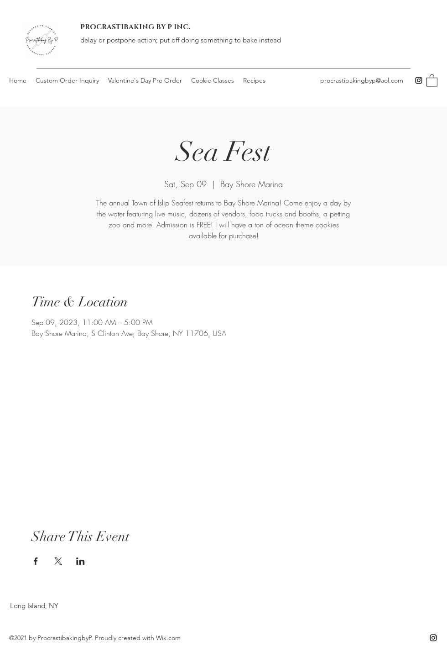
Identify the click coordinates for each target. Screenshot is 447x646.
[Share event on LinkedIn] (80, 561)
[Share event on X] (58, 561)
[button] (431, 80)
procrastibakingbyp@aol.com (361, 80)
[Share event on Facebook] (35, 561)
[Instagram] (418, 80)
